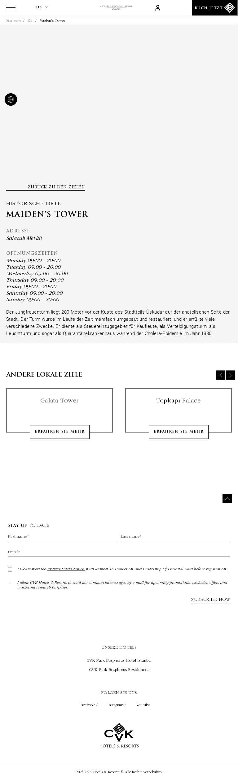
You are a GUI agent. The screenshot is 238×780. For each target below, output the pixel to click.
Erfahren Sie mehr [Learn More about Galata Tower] (60, 437)
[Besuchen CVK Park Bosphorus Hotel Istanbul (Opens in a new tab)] (119, 660)
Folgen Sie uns (119, 692)
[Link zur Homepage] (119, 8)
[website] (10, 100)
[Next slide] (230, 380)
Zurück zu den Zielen (56, 187)
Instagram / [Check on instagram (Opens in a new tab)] (117, 705)
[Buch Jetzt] (215, 7)
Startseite (13, 20)
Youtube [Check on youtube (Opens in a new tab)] (143, 705)
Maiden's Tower (52, 20)
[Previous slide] (220, 380)
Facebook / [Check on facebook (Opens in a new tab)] (89, 705)
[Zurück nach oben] (227, 498)
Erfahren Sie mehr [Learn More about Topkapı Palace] (179, 437)
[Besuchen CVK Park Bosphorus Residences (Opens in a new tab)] (119, 669)
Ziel (30, 20)
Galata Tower (59, 405)
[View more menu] (10, 9)
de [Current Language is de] (42, 7)
